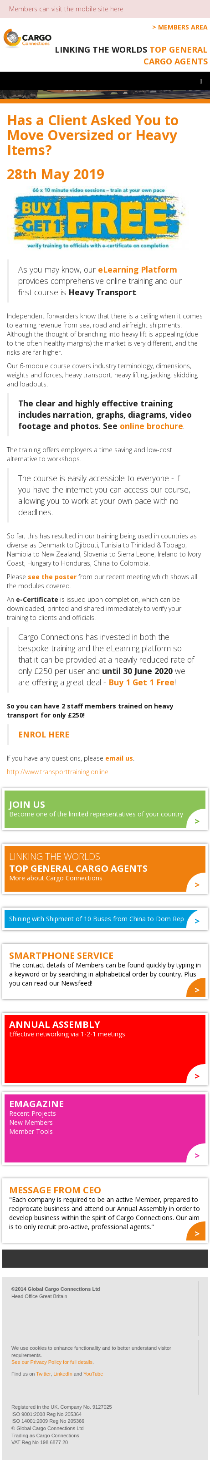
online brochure (151, 425)
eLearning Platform (137, 269)
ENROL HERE (43, 734)
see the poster (52, 576)
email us (119, 758)
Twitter (43, 1374)
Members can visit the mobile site (66, 9)
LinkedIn (62, 1374)
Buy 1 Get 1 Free (141, 682)
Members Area (183, 27)
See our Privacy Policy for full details (51, 1362)
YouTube (93, 1374)
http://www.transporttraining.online (57, 771)
